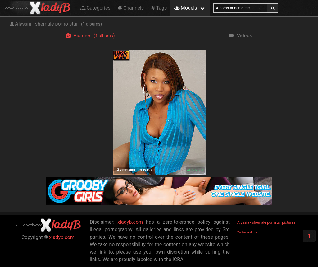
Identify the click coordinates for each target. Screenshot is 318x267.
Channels (131, 8)
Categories (95, 8)
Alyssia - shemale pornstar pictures (266, 222)
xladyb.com (62, 237)
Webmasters (247, 232)
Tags (159, 8)
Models (185, 8)
